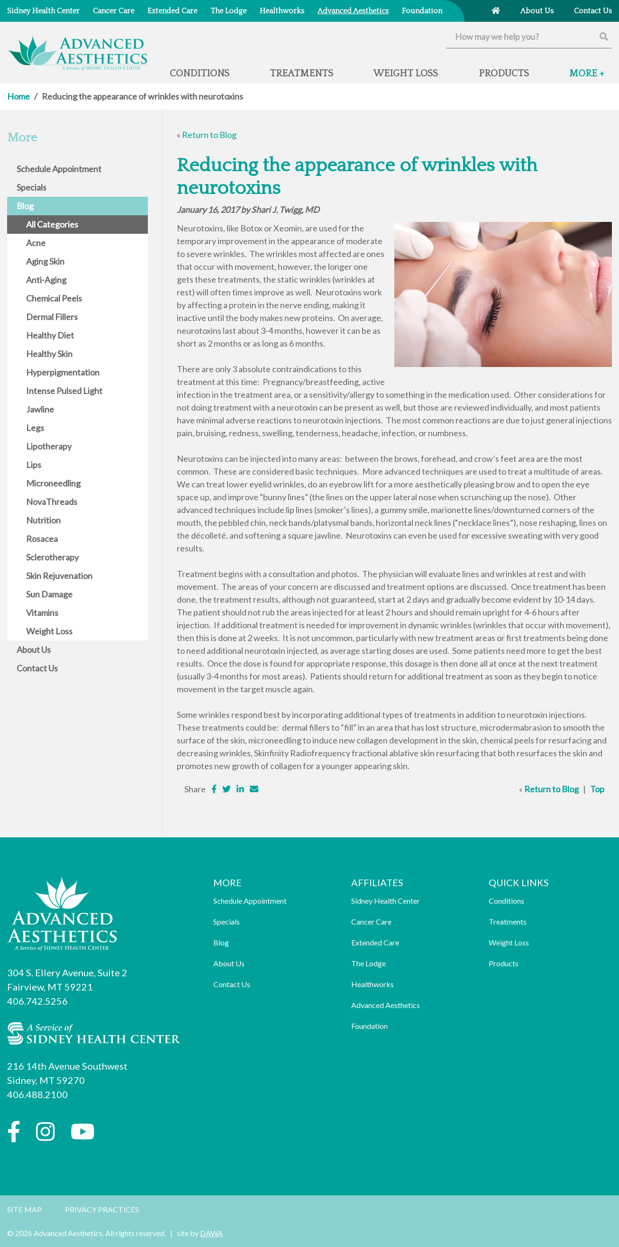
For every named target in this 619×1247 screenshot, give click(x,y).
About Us (229, 963)
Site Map (24, 1209)
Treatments (508, 921)
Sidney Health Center (385, 900)
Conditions (506, 900)
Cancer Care (371, 921)
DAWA (211, 1233)
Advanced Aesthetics (385, 1004)
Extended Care (375, 942)
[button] (587, 77)
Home (18, 96)
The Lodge (368, 963)
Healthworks (372, 984)
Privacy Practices (102, 1209)
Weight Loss (509, 942)
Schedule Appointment (250, 900)
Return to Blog (209, 134)
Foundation (369, 1025)
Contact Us (231, 984)
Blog (221, 942)
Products (504, 963)
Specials (226, 921)
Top (597, 789)
